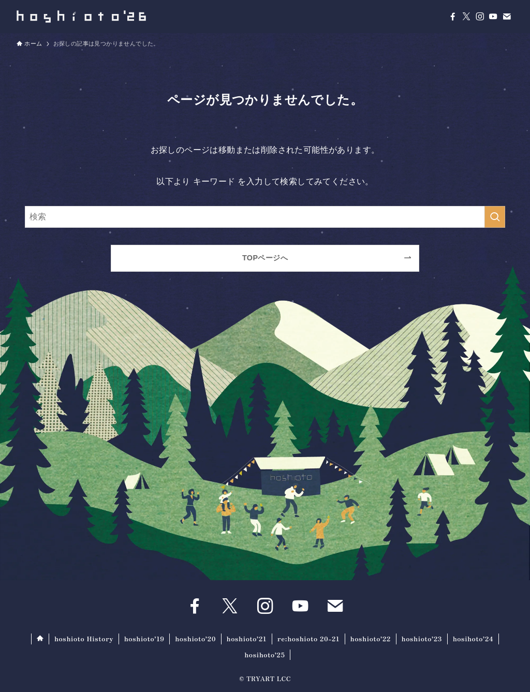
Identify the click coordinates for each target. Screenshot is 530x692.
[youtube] (493, 16)
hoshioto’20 (195, 638)
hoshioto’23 (422, 638)
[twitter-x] (466, 16)
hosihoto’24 (473, 638)
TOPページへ (265, 258)
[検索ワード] (265, 217)
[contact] (507, 16)
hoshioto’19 (144, 638)
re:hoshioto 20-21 (308, 638)
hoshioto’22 (370, 638)
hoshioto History (83, 638)
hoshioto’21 (247, 638)
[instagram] (480, 16)
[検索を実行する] (494, 217)
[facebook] (453, 16)
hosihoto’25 (264, 654)
